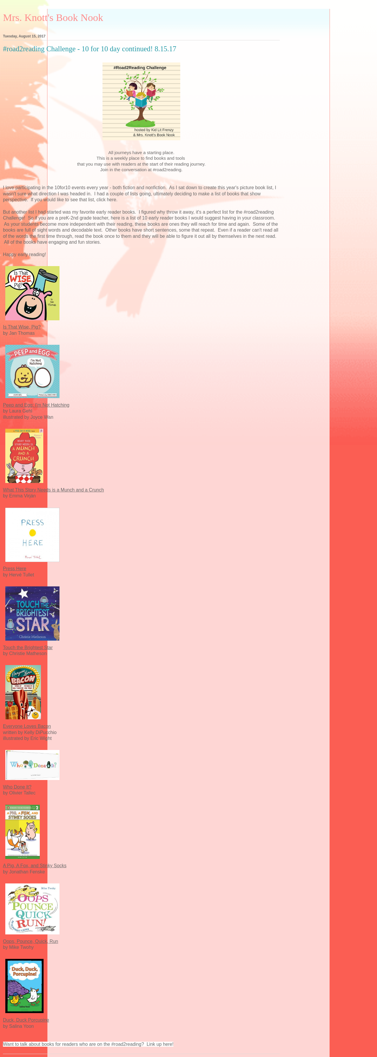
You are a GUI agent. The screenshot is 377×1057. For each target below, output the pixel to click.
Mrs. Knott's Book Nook (53, 17)
